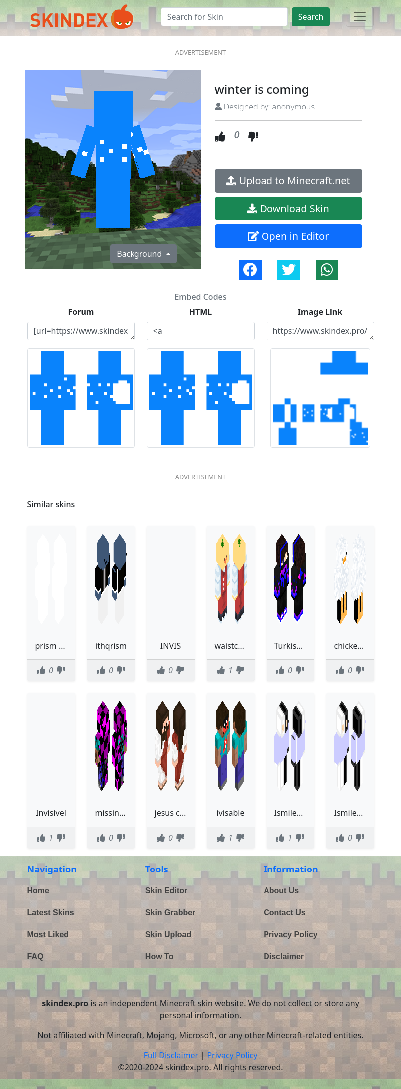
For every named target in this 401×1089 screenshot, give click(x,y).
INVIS (170, 645)
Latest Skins (50, 912)
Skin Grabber (170, 912)
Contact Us (284, 912)
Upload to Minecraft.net (288, 180)
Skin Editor (166, 890)
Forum (81, 311)
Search (311, 16)
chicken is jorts (362, 645)
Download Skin (288, 208)
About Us (281, 890)
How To (159, 956)
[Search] (224, 16)
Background (140, 253)
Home (38, 890)
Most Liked (48, 934)
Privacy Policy (291, 934)
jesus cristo (176, 812)
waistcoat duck (242, 645)
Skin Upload (168, 934)
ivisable (230, 812)
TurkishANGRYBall (308, 645)
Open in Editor (288, 236)
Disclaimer (284, 956)
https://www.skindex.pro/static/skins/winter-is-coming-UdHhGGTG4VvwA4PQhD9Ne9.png (320, 331)
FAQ (35, 956)
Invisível (51, 812)
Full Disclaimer (171, 1055)
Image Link (320, 311)
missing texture (124, 812)
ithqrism (111, 645)
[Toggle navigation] (360, 17)
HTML (200, 311)
